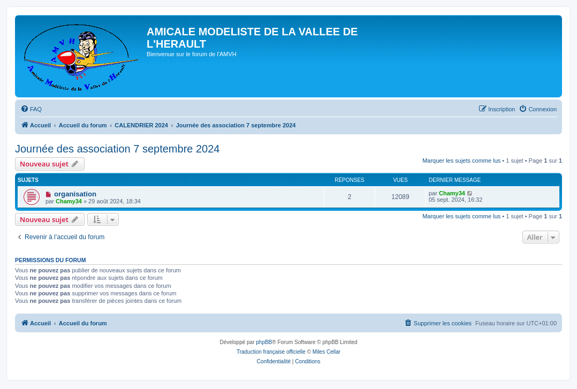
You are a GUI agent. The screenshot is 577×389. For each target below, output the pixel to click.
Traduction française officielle (271, 352)
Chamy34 (69, 201)
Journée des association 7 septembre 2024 (117, 149)
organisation (75, 194)
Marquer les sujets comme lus (461, 160)
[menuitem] (31, 109)
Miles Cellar (326, 352)
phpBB (264, 342)
